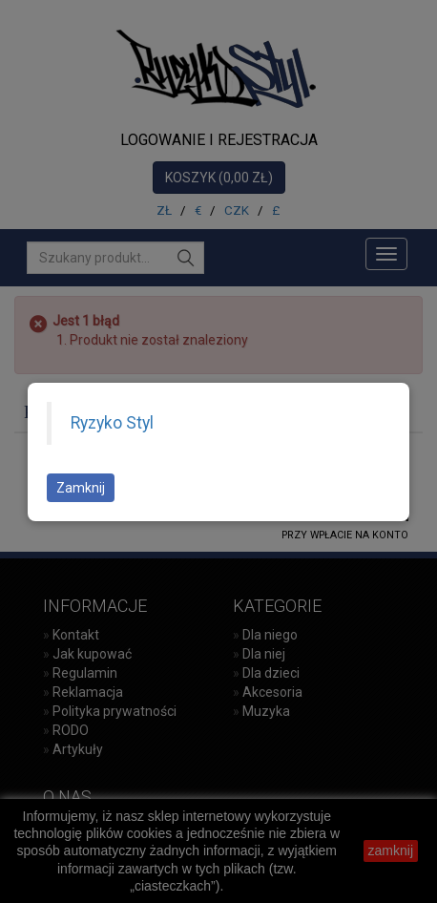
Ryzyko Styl (112, 422)
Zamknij (80, 487)
